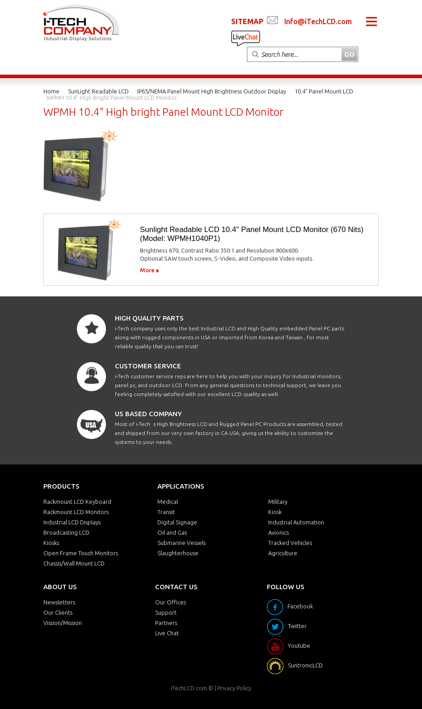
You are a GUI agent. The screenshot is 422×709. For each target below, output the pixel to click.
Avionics (278, 532)
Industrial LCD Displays (72, 522)
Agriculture (282, 553)
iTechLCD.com (189, 688)
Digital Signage (177, 522)
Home (51, 91)
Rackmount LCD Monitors (76, 512)
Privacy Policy (234, 688)
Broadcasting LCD (66, 532)
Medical (167, 501)
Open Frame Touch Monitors (80, 553)
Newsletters (59, 602)
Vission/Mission (62, 623)
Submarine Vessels (181, 543)
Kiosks (51, 543)
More (147, 270)
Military (277, 501)
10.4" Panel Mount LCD (324, 91)
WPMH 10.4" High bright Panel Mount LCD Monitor (111, 97)
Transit (166, 512)
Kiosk (275, 512)
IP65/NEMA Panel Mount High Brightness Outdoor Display (211, 91)
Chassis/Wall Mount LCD (74, 563)
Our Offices (170, 602)
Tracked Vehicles (290, 543)
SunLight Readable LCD (98, 91)
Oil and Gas (172, 532)
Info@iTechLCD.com (318, 21)
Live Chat (167, 633)
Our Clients (57, 612)
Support (166, 612)
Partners (166, 623)
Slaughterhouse (177, 553)
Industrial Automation (296, 522)
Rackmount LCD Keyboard (77, 501)
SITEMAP (247, 21)
